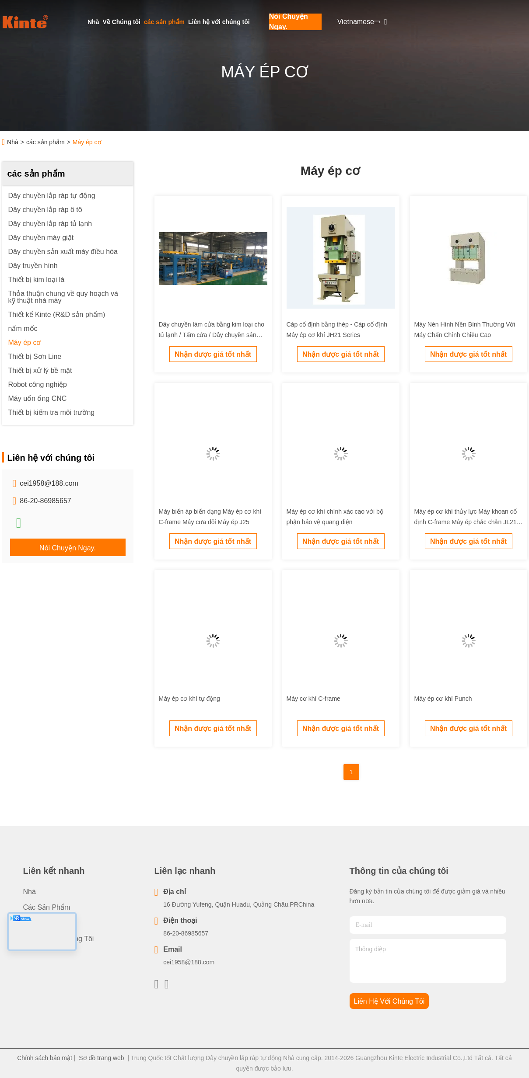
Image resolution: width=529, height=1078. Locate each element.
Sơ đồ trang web (101, 1057)
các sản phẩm (164, 21)
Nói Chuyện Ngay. (288, 22)
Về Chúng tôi (121, 21)
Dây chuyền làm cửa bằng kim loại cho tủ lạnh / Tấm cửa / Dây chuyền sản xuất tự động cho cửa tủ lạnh (212, 335)
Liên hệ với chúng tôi (219, 21)
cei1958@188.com (49, 483)
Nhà (93, 21)
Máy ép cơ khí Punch (443, 698)
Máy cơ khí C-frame (313, 698)
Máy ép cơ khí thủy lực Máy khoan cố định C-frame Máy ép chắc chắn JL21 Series (465, 522)
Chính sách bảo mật (44, 1057)
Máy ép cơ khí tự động (189, 698)
